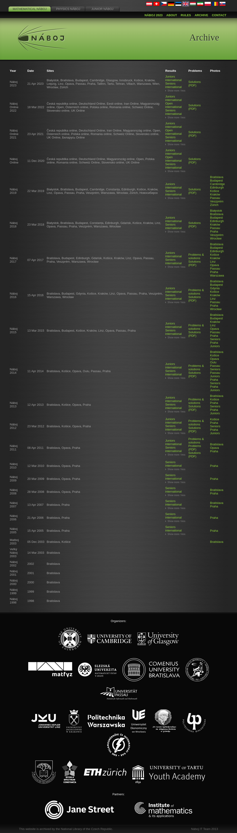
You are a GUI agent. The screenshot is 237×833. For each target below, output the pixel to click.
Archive (201, 15)
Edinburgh (217, 187)
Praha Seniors (215, 337)
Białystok (216, 210)
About (171, 15)
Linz (213, 261)
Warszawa (217, 275)
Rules (186, 15)
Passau (215, 198)
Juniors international (173, 78)
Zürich (214, 205)
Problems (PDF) (194, 447)
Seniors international (173, 85)
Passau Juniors (215, 374)
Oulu (213, 362)
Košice (214, 191)
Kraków (215, 194)
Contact (219, 15)
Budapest (216, 180)
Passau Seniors (215, 367)
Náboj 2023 (154, 15)
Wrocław (216, 238)
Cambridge (217, 184)
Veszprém (217, 201)
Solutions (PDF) (194, 83)
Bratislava (216, 177)
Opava (214, 265)
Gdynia (215, 288)
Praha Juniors (215, 344)
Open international (173, 105)
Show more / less (176, 90)
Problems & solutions (196, 256)
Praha (214, 231)
